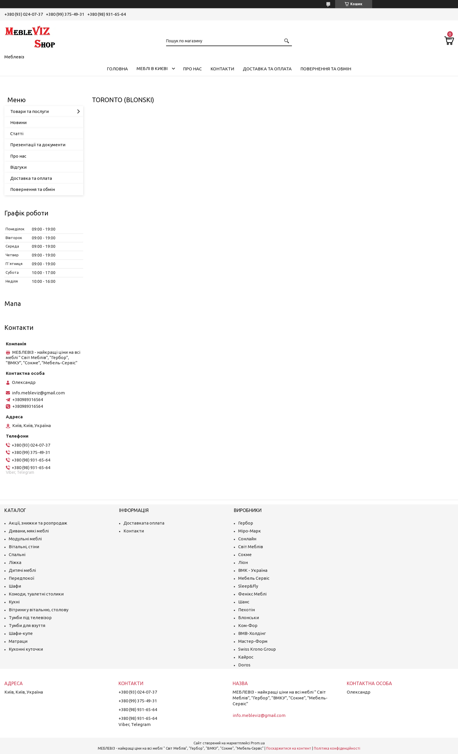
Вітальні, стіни (24, 546)
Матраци (18, 641)
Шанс (243, 601)
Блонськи (248, 617)
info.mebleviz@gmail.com (38, 392)
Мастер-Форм (252, 641)
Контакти (222, 68)
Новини (18, 122)
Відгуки (18, 167)
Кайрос (245, 656)
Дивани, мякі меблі (29, 530)
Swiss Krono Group (257, 649)
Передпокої (21, 578)
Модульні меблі (25, 538)
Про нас (192, 68)
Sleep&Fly (248, 586)
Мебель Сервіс (253, 578)
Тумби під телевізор (30, 617)
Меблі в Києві (152, 68)
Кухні (14, 601)
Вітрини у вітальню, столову (38, 609)
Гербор (245, 522)
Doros (244, 664)
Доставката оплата (143, 522)
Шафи (15, 586)
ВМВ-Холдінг (252, 633)
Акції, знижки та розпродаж (38, 522)
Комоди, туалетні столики (36, 593)
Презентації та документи (37, 144)
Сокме (245, 554)
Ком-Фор (247, 625)
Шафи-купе (21, 633)
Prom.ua (258, 743)
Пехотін (246, 609)
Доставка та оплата (267, 68)
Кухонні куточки (26, 649)
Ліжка (15, 562)
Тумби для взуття (27, 625)
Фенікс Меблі (252, 593)
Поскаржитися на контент (288, 748)
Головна (117, 68)
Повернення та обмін (325, 68)
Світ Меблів (250, 546)
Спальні (17, 554)
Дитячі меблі (22, 570)
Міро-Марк (249, 530)
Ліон (243, 562)
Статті (16, 133)
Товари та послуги (29, 111)
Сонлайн (247, 538)
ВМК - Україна (252, 570)
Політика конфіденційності (337, 748)
